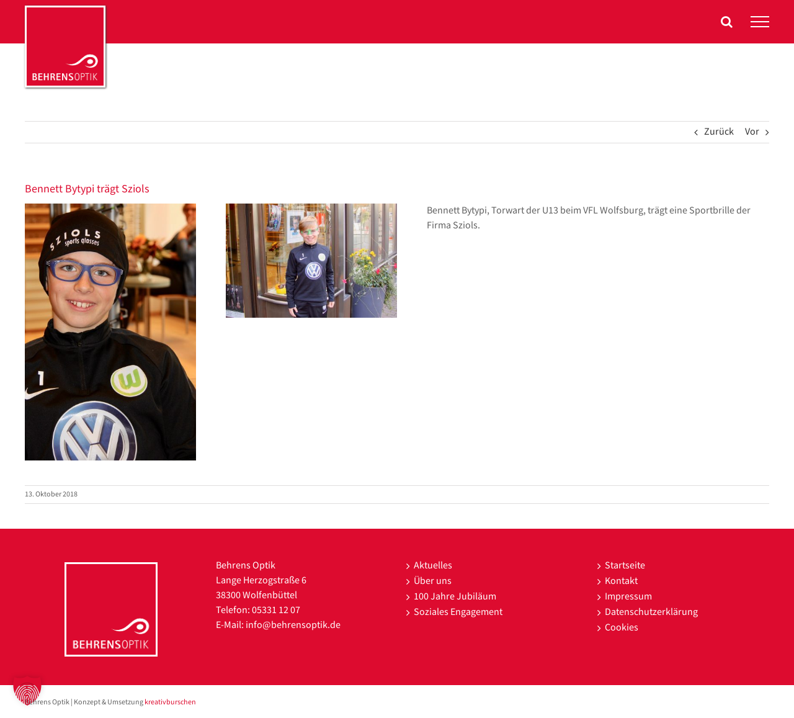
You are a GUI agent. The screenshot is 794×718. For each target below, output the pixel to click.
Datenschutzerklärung (651, 612)
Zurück (719, 131)
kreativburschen (170, 702)
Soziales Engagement (458, 612)
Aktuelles (433, 565)
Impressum (628, 596)
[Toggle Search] (727, 22)
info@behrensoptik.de (293, 625)
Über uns (433, 581)
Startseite (625, 565)
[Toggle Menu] (759, 21)
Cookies (621, 627)
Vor (752, 131)
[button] (27, 690)
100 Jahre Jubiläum (455, 596)
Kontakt (621, 581)
